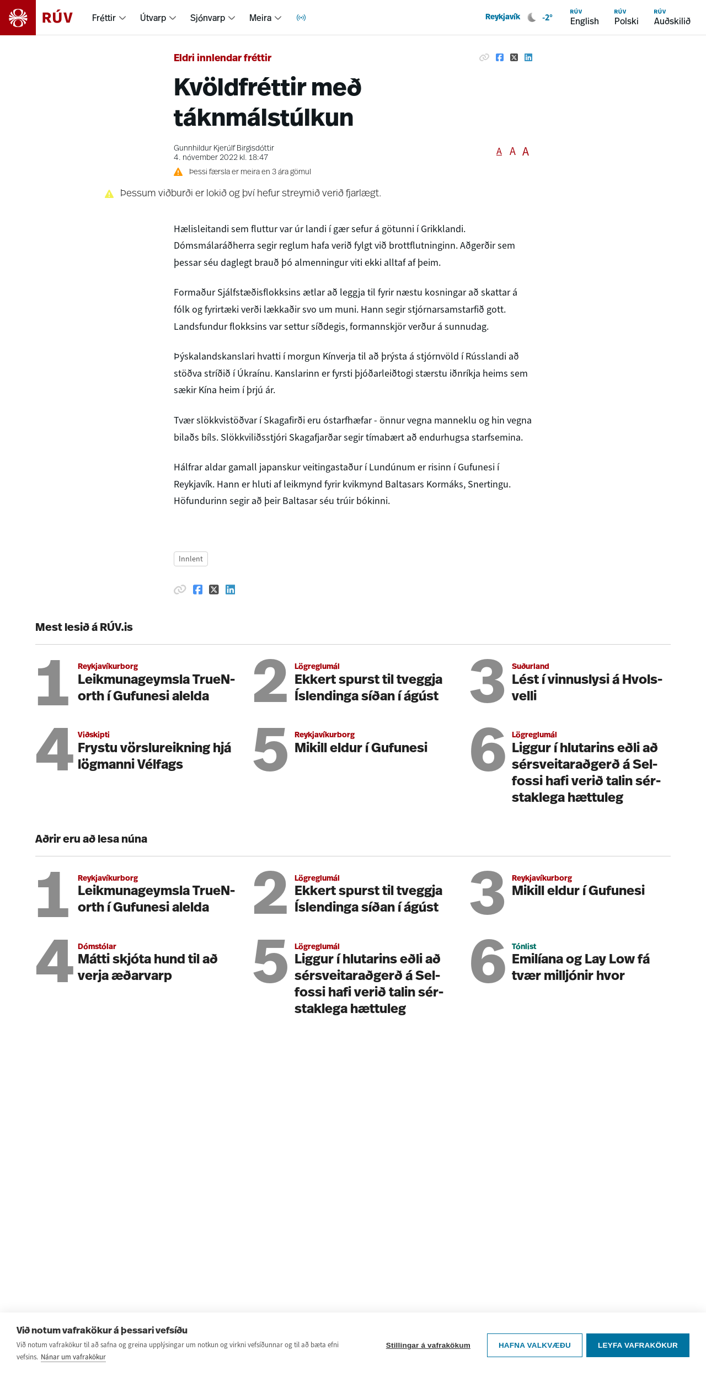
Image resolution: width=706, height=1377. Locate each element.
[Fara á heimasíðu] (46, 17)
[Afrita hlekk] (484, 57)
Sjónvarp (207, 17)
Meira (260, 17)
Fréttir (104, 17)
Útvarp (153, 17)
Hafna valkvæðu (533, 1345)
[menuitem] (109, 17)
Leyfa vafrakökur (638, 1345)
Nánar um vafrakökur (73, 1357)
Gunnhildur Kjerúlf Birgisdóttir (224, 148)
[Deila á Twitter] (514, 57)
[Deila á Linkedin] (528, 57)
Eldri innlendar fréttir (222, 58)
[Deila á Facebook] (500, 57)
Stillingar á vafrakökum (426, 1345)
